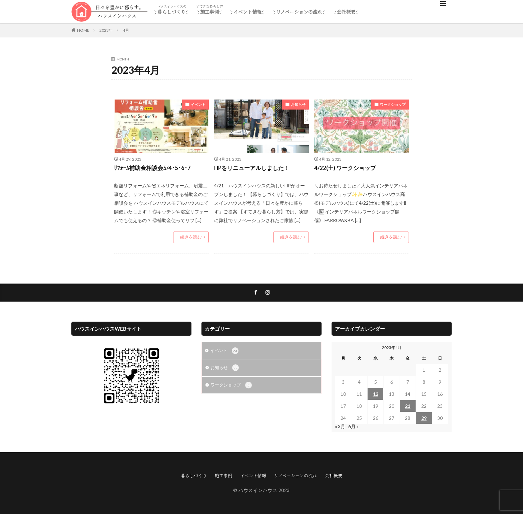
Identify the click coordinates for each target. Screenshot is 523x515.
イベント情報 (247, 11)
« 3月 (340, 427)
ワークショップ (394, 104)
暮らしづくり (171, 11)
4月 (126, 30)
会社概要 (346, 11)
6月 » (353, 427)
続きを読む (192, 237)
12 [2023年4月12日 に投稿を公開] (375, 394)
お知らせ (299, 104)
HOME (83, 30)
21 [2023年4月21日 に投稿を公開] (407, 406)
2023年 (106, 30)
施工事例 (209, 11)
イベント (198, 104)
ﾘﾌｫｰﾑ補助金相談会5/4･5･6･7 (153, 168)
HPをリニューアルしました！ (254, 168)
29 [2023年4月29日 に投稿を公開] (424, 418)
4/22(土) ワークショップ (347, 168)
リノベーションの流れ (299, 11)
